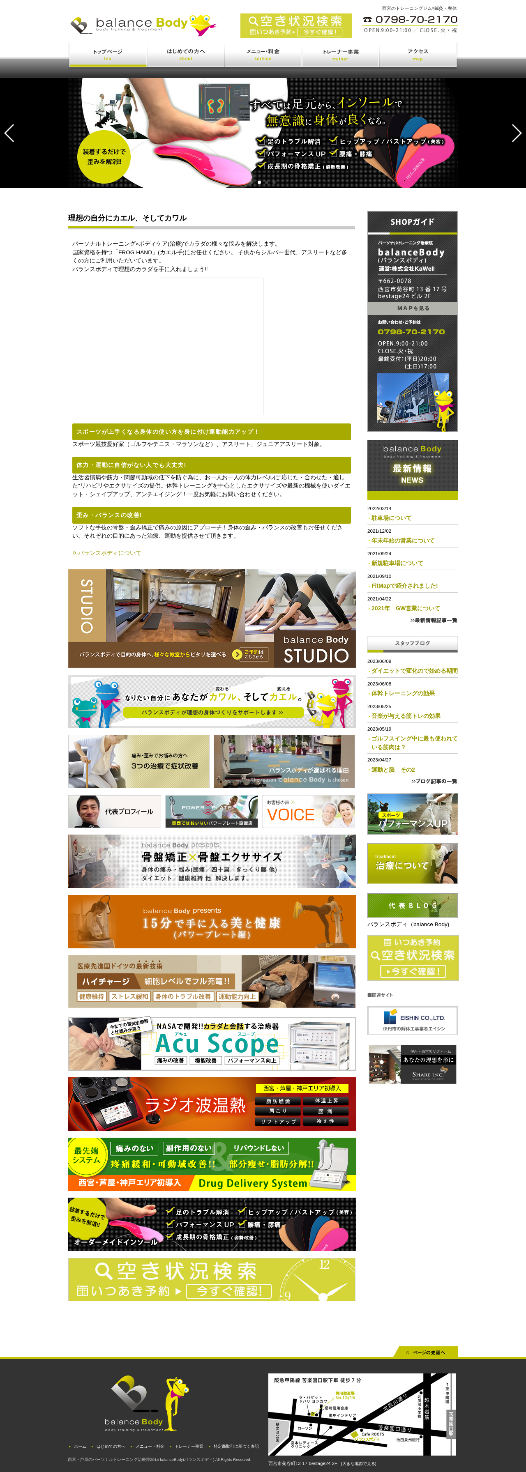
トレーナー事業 (341, 56)
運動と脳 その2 (393, 769)
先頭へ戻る (425, 1354)
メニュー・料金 (263, 56)
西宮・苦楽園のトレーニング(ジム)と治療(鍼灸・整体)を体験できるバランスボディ (180, 32)
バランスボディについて (109, 553)
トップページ (108, 56)
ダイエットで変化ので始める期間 (414, 670)
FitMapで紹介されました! (404, 585)
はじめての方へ (186, 56)
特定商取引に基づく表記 (236, 1446)
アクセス (419, 56)
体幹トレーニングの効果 (403, 693)
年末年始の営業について (403, 540)
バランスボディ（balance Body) (408, 924)
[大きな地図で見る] (358, 1463)
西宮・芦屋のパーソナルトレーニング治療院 (109, 1459)
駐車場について (391, 518)
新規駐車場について (397, 563)
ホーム (80, 1446)
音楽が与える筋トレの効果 (406, 716)
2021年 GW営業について (405, 608)
